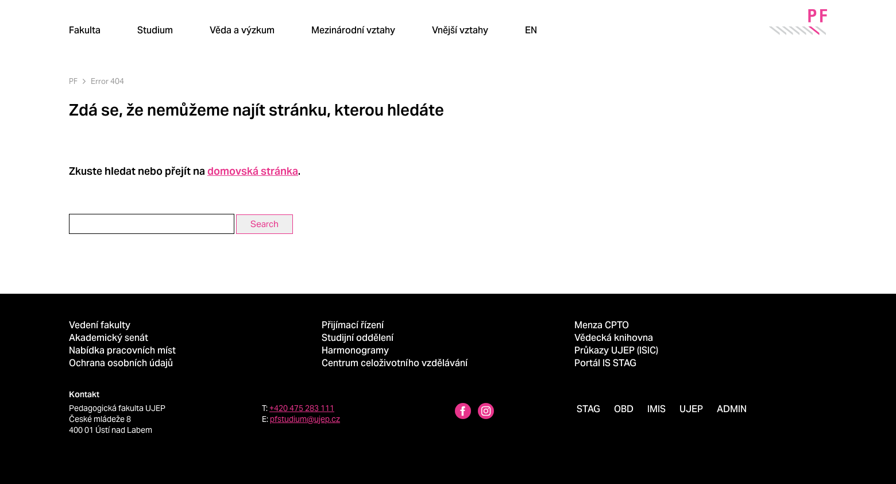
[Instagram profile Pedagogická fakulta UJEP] (486, 412)
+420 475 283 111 (301, 408)
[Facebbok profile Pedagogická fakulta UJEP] (463, 412)
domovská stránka (252, 171)
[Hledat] (571, 29)
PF (73, 81)
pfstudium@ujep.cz (305, 419)
